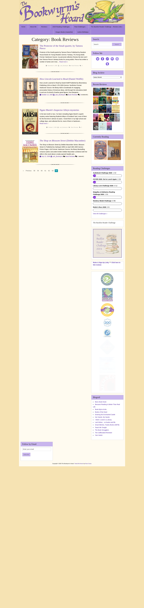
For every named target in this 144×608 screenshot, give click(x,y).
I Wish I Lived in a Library (103, 510)
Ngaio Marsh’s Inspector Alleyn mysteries (59, 110)
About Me (33, 27)
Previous (28, 171)
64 (56, 171)
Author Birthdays (83, 32)
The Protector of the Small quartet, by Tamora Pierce (61, 47)
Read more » (63, 62)
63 (53, 171)
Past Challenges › (80, 27)
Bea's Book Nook (100, 492)
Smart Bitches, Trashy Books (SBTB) (107, 515)
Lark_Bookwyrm (64, 65)
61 (45, 171)
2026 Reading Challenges (61, 27)
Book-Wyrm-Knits (101, 499)
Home (23, 27)
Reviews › (44, 27)
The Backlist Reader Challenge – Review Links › (107, 27)
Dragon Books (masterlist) (64, 32)
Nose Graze (88, 553)
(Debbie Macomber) (62, 140)
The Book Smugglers (102, 520)
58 (34, 171)
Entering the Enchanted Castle (105, 504)
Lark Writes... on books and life (105, 512)
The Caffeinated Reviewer (103, 522)
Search (117, 44)
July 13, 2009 (46, 156)
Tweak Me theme (78, 553)
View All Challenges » (100, 303)
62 (49, 171)
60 (42, 171)
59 (38, 171)
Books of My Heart (101, 502)
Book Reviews (75, 65)
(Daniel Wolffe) (61, 79)
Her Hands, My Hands (102, 507)
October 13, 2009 (47, 95)
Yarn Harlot (98, 525)
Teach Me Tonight (101, 517)
